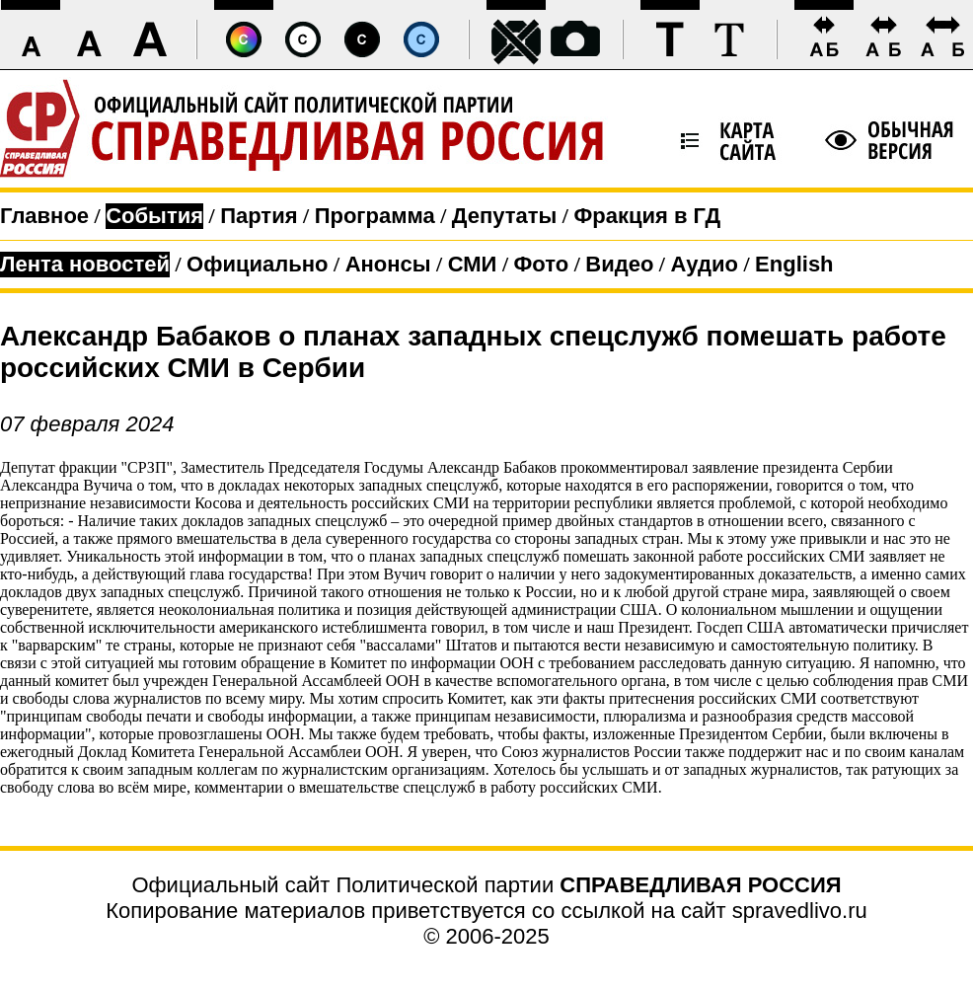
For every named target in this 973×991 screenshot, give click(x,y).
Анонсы (388, 264)
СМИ (472, 264)
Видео (619, 264)
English (794, 264)
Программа (375, 215)
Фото (541, 264)
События (154, 215)
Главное (44, 215)
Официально (257, 264)
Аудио (704, 264)
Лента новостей (85, 264)
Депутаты (505, 215)
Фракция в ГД (646, 215)
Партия (258, 215)
